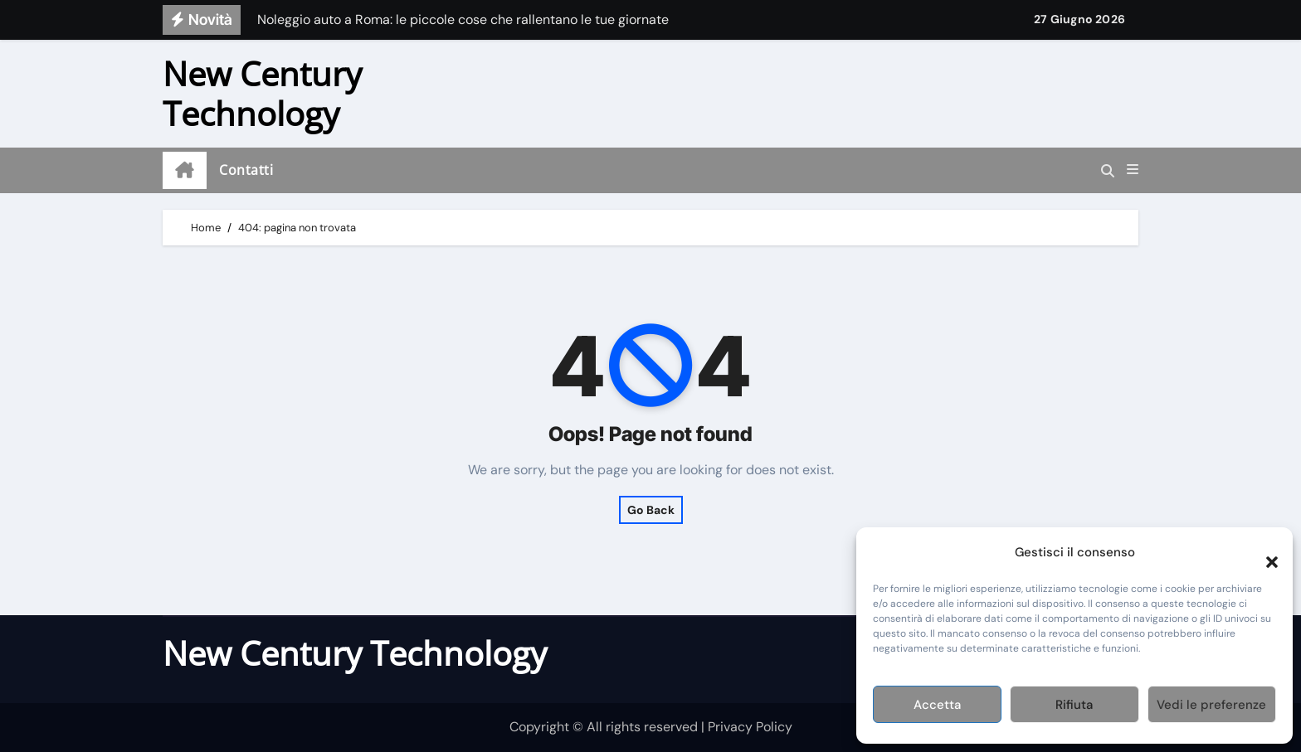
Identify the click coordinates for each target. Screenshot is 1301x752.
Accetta (937, 704)
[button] (1263, 552)
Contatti (246, 170)
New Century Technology (262, 93)
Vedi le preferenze (1211, 704)
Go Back (651, 509)
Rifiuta (1074, 704)
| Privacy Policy (746, 726)
